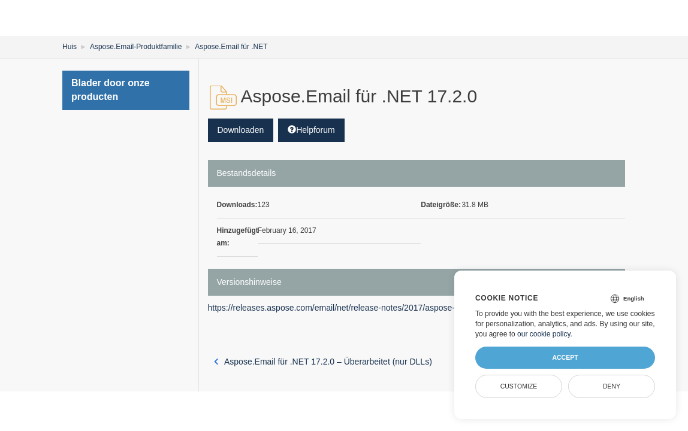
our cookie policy (544, 334)
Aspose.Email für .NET (231, 47)
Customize (519, 386)
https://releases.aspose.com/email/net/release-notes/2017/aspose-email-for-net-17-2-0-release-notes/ (397, 307)
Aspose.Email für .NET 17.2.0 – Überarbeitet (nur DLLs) (323, 361)
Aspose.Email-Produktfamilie (136, 47)
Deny (611, 386)
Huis (69, 47)
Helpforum (311, 130)
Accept (565, 357)
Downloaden (241, 130)
